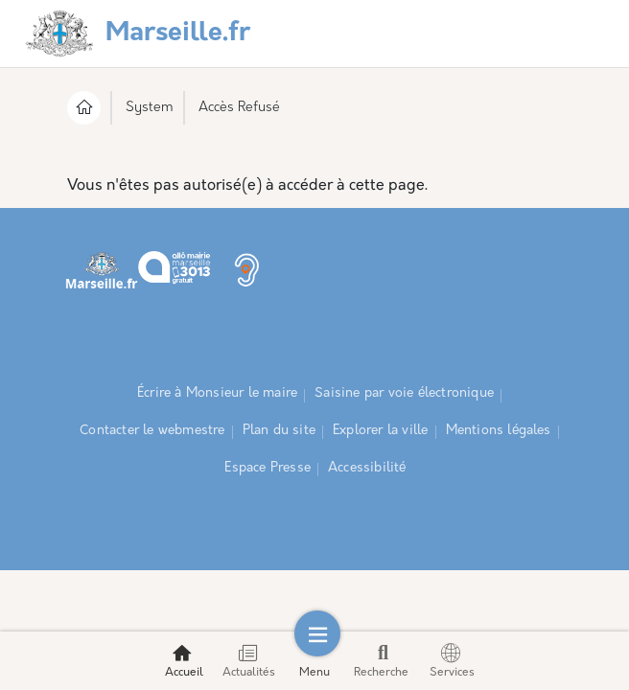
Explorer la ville (380, 431)
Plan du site (279, 431)
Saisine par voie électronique (404, 393)
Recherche (381, 660)
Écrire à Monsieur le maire (217, 393)
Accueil (184, 660)
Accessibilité (367, 468)
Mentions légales (498, 431)
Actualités (248, 660)
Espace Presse (267, 468)
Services (452, 660)
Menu (314, 660)
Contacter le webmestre (152, 431)
